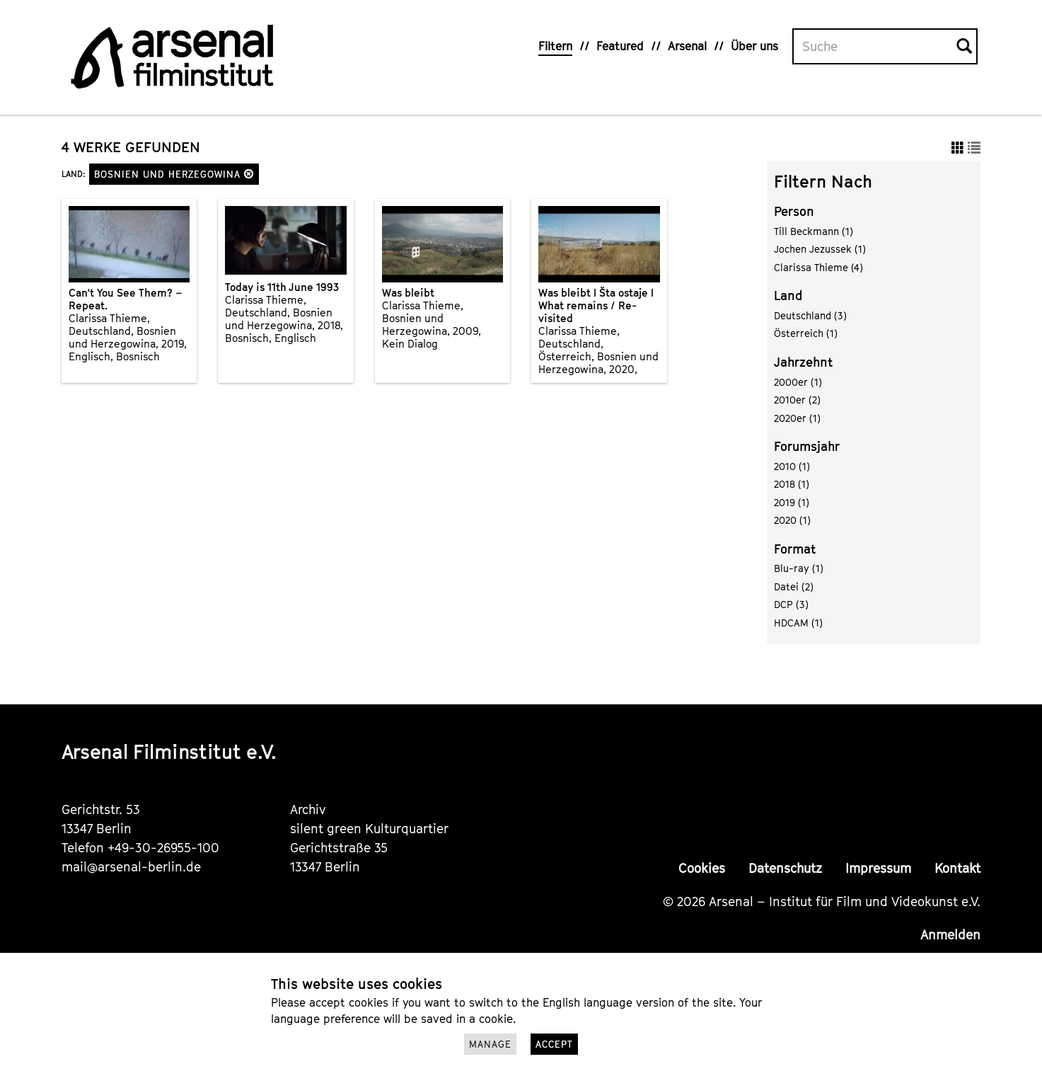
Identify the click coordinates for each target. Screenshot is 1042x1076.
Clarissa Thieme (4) (818, 267)
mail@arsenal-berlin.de (131, 866)
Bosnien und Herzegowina (174, 174)
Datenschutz (785, 868)
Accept (554, 1044)
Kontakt (957, 868)
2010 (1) (792, 466)
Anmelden (950, 934)
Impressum (878, 868)
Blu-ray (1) (798, 568)
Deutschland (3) (810, 315)
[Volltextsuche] (875, 47)
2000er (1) (798, 382)
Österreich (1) (806, 333)
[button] (249, 173)
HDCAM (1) (798, 623)
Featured (620, 46)
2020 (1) (792, 520)
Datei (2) (794, 586)
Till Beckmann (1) (813, 231)
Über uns (754, 46)
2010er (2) (797, 400)
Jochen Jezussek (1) (820, 249)
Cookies (701, 868)
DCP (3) (791, 604)
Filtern (555, 46)
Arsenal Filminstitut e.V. (169, 751)
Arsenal (687, 46)
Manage (490, 1044)
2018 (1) (791, 484)
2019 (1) (791, 502)
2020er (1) (797, 418)
